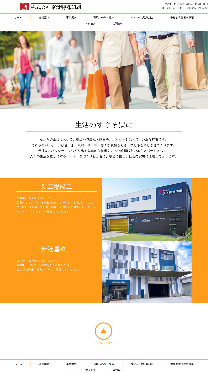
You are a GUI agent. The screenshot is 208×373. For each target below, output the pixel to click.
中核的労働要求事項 (182, 17)
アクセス (90, 23)
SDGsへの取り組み (142, 17)
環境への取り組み (103, 17)
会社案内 (44, 17)
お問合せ (117, 23)
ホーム (18, 17)
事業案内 (71, 17)
